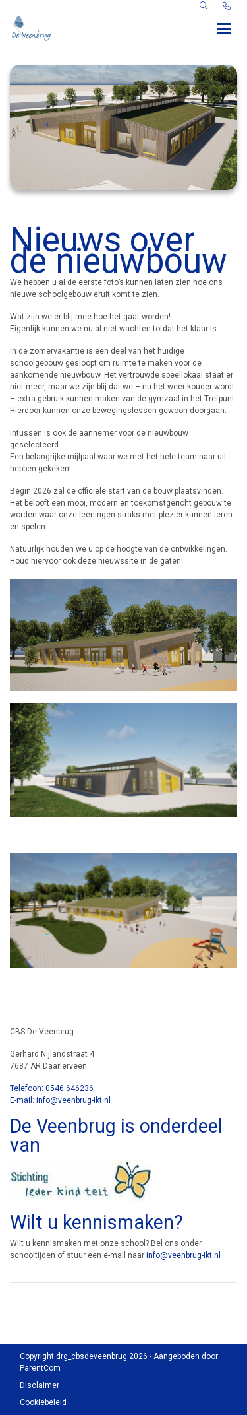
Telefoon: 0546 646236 (52, 1088)
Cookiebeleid (43, 1402)
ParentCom (40, 1368)
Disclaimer (39, 1385)
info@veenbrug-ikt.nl (183, 1255)
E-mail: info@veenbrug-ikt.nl (60, 1100)
